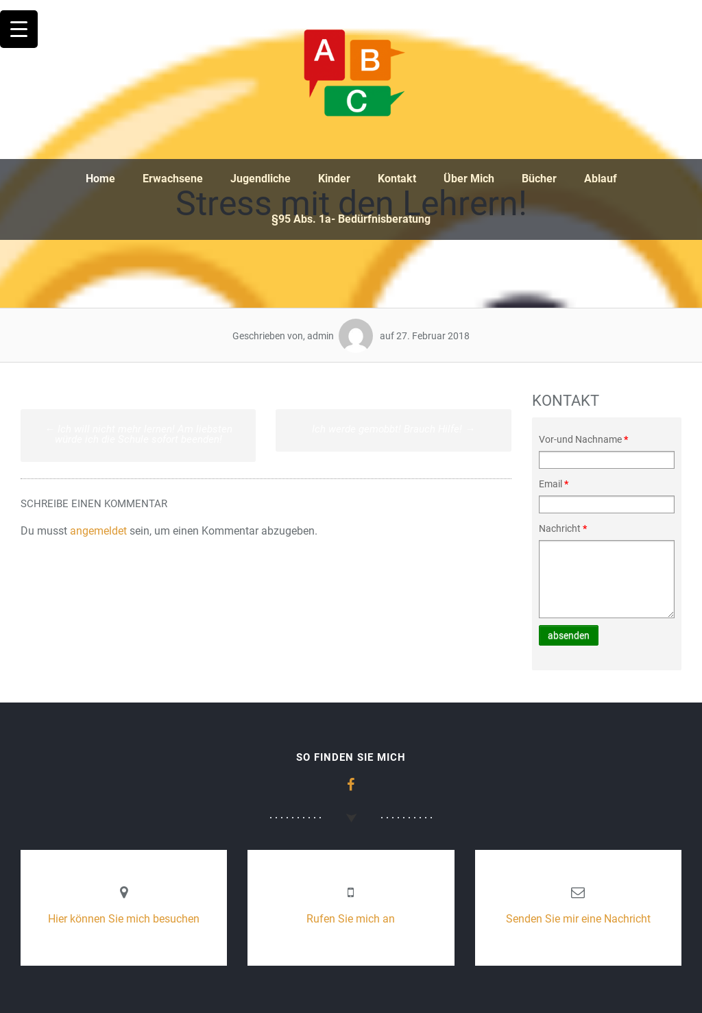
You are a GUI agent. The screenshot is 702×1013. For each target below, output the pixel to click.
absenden (569, 635)
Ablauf (600, 178)
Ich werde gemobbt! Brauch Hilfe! (393, 429)
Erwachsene (173, 178)
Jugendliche (260, 178)
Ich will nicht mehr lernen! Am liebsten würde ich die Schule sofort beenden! (138, 434)
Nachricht (563, 528)
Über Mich (469, 178)
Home (100, 178)
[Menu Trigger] (19, 29)
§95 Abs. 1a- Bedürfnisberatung (351, 218)
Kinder (334, 178)
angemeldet (98, 530)
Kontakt (397, 178)
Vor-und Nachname (583, 439)
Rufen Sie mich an (350, 918)
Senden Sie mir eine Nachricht (578, 918)
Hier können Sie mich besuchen (123, 918)
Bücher (539, 178)
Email (553, 483)
